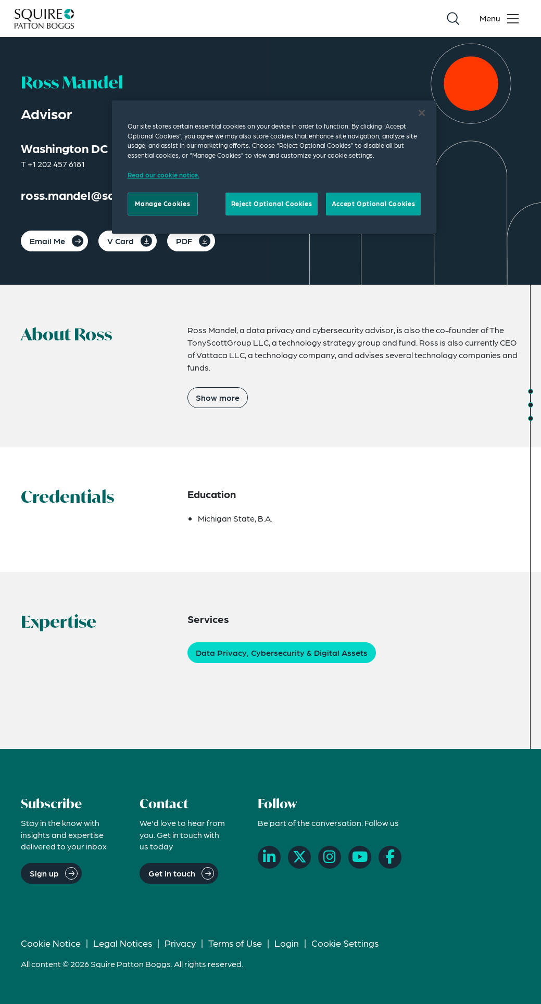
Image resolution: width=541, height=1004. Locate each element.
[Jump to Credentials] (530, 405)
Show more (218, 397)
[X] (299, 857)
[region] (274, 167)
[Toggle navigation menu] (501, 19)
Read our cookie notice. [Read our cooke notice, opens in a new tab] (163, 175)
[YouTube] (359, 857)
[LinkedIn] (269, 857)
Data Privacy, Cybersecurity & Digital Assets (282, 652)
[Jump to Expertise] (530, 418)
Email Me (47, 240)
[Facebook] (390, 857)
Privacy (180, 943)
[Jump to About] (530, 391)
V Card (120, 240)
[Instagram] (329, 857)
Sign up (44, 873)
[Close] (421, 112)
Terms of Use (235, 943)
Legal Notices (122, 943)
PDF (184, 240)
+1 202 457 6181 (56, 163)
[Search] (453, 18)
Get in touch (171, 873)
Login (286, 943)
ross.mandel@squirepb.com (100, 195)
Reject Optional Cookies (271, 203)
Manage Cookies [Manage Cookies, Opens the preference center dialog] (162, 203)
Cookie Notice (51, 943)
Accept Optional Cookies (373, 203)
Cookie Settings (345, 943)
